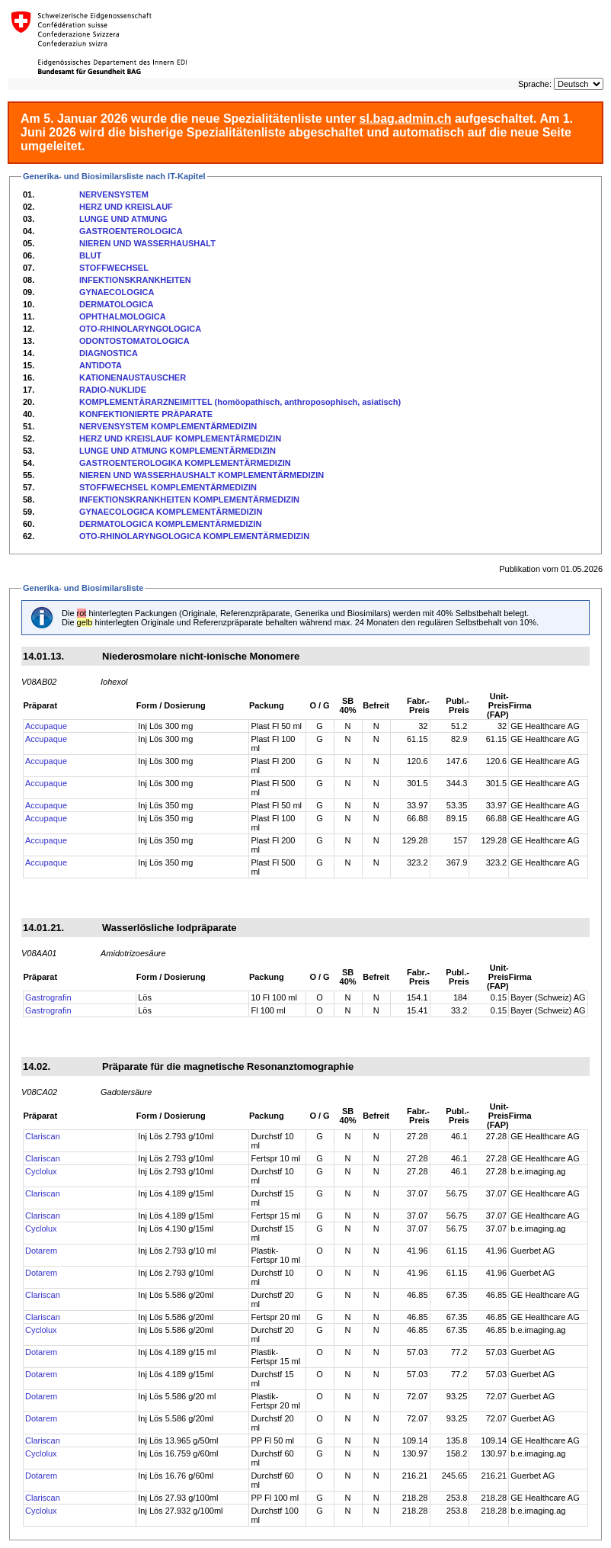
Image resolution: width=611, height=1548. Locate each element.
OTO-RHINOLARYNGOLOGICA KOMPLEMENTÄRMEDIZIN (194, 536)
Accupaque (46, 726)
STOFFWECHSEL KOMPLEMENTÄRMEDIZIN (168, 487)
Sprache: (535, 83)
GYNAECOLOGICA (116, 292)
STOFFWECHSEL (114, 267)
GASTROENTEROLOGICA (131, 231)
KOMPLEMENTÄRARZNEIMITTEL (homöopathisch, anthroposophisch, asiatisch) (240, 401)
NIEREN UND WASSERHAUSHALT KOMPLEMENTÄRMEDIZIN (201, 475)
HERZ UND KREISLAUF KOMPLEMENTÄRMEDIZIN (180, 438)
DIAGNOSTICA (108, 353)
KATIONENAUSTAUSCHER (132, 377)
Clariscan (42, 1136)
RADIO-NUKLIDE (112, 389)
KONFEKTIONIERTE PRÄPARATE (146, 414)
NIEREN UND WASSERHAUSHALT (147, 243)
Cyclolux (41, 1171)
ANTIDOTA (100, 365)
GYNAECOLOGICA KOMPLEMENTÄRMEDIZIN (170, 511)
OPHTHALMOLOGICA (122, 316)
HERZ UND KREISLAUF (126, 206)
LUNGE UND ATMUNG (123, 218)
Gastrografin (48, 997)
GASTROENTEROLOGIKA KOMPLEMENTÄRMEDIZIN (185, 462)
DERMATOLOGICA (116, 304)
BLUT (90, 255)
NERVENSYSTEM (114, 194)
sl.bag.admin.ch (406, 118)
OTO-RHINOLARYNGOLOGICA (140, 328)
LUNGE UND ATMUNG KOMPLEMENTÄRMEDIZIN (177, 450)
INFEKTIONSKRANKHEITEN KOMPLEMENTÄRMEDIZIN (189, 499)
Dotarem (41, 1250)
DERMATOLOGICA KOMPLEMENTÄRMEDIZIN (170, 523)
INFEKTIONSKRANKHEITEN (135, 279)
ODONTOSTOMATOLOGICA (134, 340)
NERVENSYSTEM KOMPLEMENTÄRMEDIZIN (168, 426)
